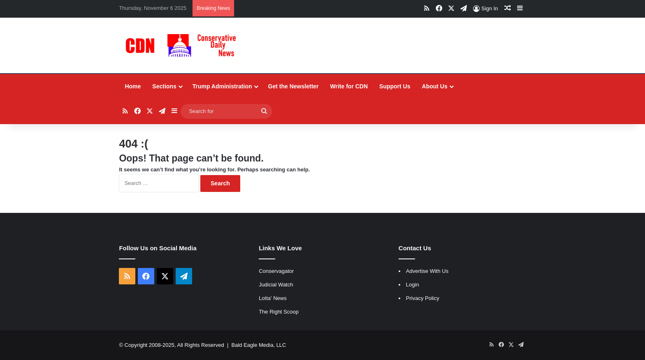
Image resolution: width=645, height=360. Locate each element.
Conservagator (276, 271)
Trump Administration (222, 86)
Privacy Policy (422, 298)
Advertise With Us (427, 271)
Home (133, 86)
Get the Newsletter (293, 86)
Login (412, 285)
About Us (435, 86)
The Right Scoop (279, 312)
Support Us (394, 86)
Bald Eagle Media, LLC (259, 345)
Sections (164, 86)
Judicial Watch (276, 285)
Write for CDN (349, 86)
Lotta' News (273, 298)
